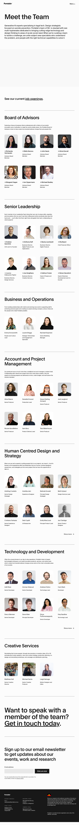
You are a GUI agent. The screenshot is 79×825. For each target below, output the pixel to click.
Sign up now (42, 771)
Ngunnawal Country (27, 809)
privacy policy (20, 778)
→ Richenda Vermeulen (8, 152)
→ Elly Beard (62, 242)
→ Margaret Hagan (10, 182)
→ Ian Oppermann (28, 182)
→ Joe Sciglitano (28, 273)
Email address (8, 767)
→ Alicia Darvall (63, 151)
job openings (34, 99)
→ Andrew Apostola (7, 243)
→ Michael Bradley (46, 182)
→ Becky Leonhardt (46, 242)
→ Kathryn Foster (46, 273)
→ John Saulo (44, 151)
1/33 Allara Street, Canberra (29, 810)
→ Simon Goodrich (64, 273)
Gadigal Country (8, 807)
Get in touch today (32, 723)
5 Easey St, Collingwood (28, 803)
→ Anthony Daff (27, 242)
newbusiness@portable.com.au (11, 802)
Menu (72, 4)
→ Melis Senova (27, 151)
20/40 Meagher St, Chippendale (8, 809)
